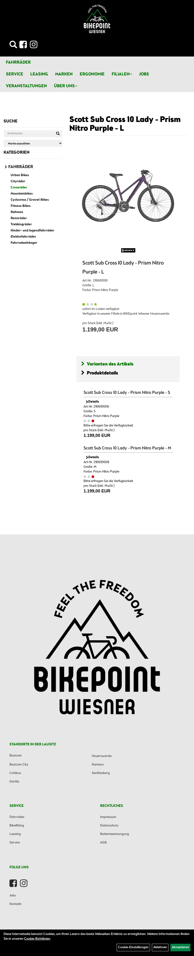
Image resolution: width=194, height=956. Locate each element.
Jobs (144, 74)
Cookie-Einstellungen (133, 947)
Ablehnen (160, 947)
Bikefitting (16, 825)
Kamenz (98, 764)
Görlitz (14, 781)
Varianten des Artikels (107, 364)
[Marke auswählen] (33, 143)
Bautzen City (18, 764)
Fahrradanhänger (24, 243)
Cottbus (15, 773)
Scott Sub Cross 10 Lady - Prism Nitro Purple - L (125, 124)
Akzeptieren (180, 947)
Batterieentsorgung (114, 834)
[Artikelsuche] (13, 46)
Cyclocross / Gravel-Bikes (30, 200)
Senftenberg (101, 773)
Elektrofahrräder (23, 237)
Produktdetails (99, 373)
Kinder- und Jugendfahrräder (32, 230)
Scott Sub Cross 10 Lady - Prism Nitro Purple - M (127, 448)
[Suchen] (58, 133)
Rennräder (19, 218)
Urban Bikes (20, 175)
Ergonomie (92, 74)
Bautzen (15, 755)
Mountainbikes (22, 193)
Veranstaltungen (26, 86)
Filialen (122, 74)
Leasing (39, 74)
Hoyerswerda (102, 756)
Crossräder (19, 187)
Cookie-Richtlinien (37, 939)
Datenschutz (109, 825)
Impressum (108, 817)
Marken (64, 74)
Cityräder (18, 181)
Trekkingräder (21, 224)
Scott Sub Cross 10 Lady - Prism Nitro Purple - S (127, 392)
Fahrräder (18, 62)
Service (14, 74)
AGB (103, 842)
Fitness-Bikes (21, 206)
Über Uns (65, 86)
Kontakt (15, 904)
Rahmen (17, 212)
